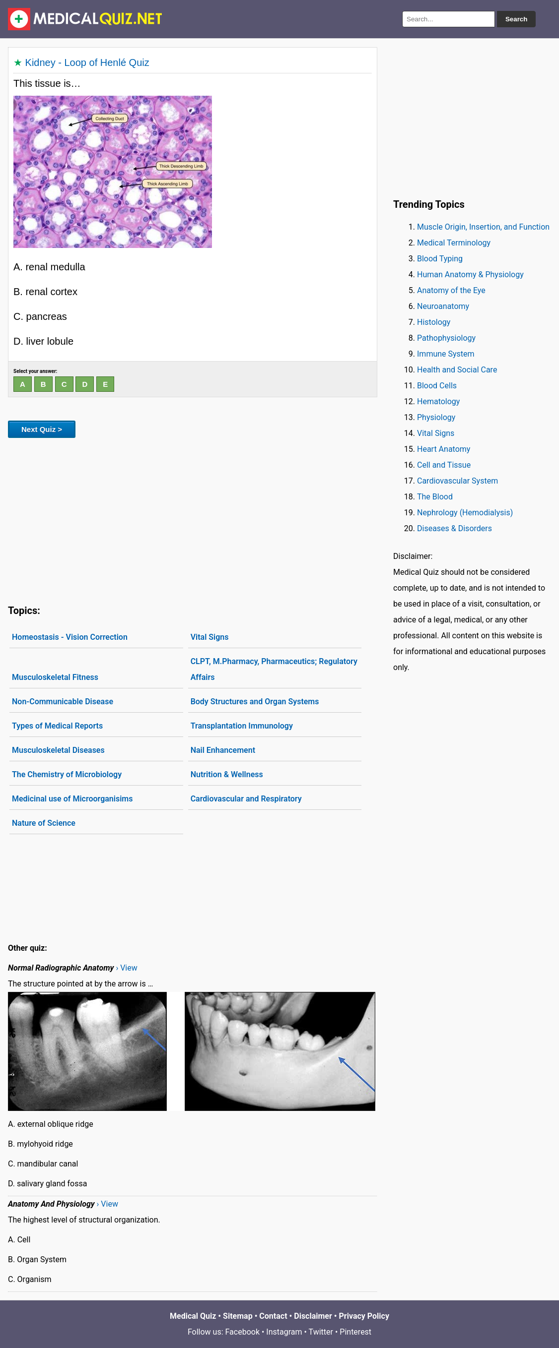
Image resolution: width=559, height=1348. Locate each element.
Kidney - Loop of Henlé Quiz (87, 62)
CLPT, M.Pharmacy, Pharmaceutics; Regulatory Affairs (274, 669)
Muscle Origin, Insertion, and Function (483, 227)
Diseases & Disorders (454, 528)
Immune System (446, 354)
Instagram (284, 1332)
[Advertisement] (192, 519)
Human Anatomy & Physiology (470, 274)
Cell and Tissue (444, 465)
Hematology (438, 401)
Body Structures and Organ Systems (255, 701)
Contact (273, 1316)
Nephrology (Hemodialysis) (465, 512)
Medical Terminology (453, 242)
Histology (433, 322)
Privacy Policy (364, 1316)
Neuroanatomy (443, 306)
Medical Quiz (193, 1316)
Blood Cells (437, 385)
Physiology (436, 417)
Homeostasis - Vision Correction (70, 637)
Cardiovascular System (457, 481)
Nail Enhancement (223, 750)
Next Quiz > (41, 429)
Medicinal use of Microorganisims (72, 798)
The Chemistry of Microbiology (67, 774)
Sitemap (238, 1316)
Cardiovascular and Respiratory (246, 798)
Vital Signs (210, 637)
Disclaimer (313, 1316)
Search (516, 19)
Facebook (242, 1332)
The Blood (435, 496)
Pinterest (355, 1332)
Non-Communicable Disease (62, 701)
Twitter (321, 1332)
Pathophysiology (446, 338)
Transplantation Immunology (242, 726)
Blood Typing (440, 258)
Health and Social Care (457, 369)
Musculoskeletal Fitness (55, 677)
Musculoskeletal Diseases (58, 750)
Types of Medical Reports (57, 726)
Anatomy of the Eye (451, 290)
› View (126, 968)
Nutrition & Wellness (227, 774)
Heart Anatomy (443, 449)
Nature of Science (43, 823)
